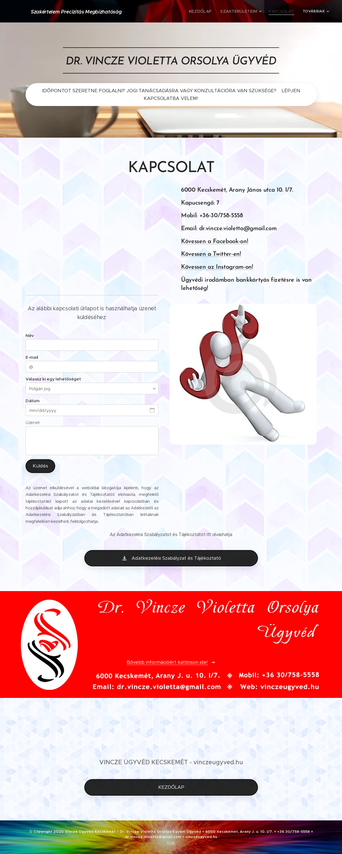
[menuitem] (163, 11)
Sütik (171, 843)
